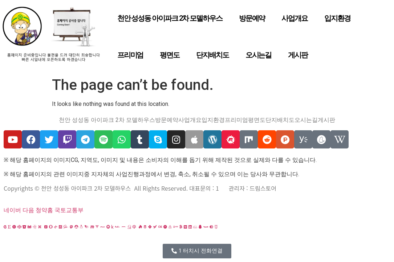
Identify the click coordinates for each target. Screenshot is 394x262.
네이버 (12, 210)
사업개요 (294, 18)
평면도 (169, 55)
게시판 (298, 55)
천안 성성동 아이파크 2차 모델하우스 (169, 18)
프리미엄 (130, 55)
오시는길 (258, 55)
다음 (28, 210)
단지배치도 (212, 55)
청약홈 (44, 210)
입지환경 (337, 18)
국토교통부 (69, 210)
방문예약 (252, 18)
